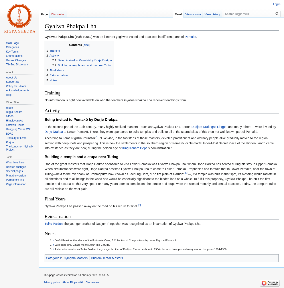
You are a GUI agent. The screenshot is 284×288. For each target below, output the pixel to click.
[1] (97, 137)
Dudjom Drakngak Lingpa (209, 127)
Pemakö (190, 37)
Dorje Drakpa (54, 131)
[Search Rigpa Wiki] (252, 14)
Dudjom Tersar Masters (107, 258)
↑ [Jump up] (53, 240)
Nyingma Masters (75, 258)
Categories (53, 258)
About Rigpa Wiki (72, 282)
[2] (186, 172)
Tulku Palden (54, 223)
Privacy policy (51, 282)
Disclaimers (92, 282)
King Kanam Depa (135, 148)
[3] (139, 205)
